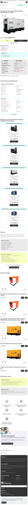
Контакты (2, 479)
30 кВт (13, 458)
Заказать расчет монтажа (14, 267)
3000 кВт (23, 461)
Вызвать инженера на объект (7, 443)
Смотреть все (14, 114)
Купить (7, 40)
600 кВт (2, 461)
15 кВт (7, 458)
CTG (11, 468)
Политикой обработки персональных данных (8, 500)
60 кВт (22, 458)
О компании (18, 477)
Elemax (25, 465)
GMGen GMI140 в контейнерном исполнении (14, 188)
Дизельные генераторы (4, 8)
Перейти (14, 141)
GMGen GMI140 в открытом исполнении (14, 123)
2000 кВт (19, 461)
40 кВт (16, 458)
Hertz (16, 465)
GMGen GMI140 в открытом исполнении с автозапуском (14, 145)
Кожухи (11, 472)
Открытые (2, 472)
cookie (21, 499)
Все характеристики (3, 50)
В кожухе (17, 75)
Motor (13, 465)
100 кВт (9, 8)
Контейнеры (7, 472)
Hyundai (2, 468)
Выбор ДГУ (3, 477)
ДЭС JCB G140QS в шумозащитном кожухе (11, 343)
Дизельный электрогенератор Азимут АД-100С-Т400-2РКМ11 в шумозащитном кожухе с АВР (12, 319)
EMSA (11, 465)
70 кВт (25, 458)
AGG (5, 465)
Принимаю (4, 502)
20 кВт (10, 458)
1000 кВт (15, 461)
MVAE (19, 465)
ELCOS (8, 465)
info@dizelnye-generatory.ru (5, 493)
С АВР (14, 472)
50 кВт (19, 458)
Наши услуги (18, 479)
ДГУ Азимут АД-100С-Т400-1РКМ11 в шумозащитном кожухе (13, 294)
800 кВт (9, 461)
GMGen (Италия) (18, 90)
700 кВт (5, 461)
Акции (2, 478)
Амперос (9, 468)
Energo (22, 465)
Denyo (6, 468)
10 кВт (4, 458)
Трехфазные (13, 75)
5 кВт (2, 458)
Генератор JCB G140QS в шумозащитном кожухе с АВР (13, 368)
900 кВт (12, 461)
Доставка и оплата (19, 478)
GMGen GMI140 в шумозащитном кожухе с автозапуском (14, 167)
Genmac (2, 465)
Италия (8, 55)
